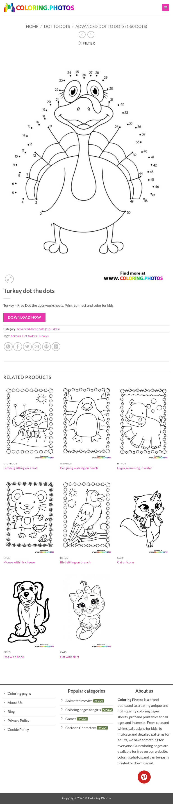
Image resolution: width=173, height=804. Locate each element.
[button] (165, 7)
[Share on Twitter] (27, 346)
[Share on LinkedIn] (56, 346)
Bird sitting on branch (75, 562)
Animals (16, 336)
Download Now (24, 317)
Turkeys (43, 336)
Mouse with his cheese (19, 562)
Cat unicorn (125, 562)
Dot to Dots (57, 26)
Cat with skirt (69, 657)
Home (32, 26)
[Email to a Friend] (36, 346)
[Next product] (82, 34)
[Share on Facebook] (17, 346)
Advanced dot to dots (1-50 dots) (111, 26)
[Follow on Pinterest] (144, 777)
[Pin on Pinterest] (46, 346)
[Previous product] (90, 34)
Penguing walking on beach (79, 468)
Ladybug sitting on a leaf (20, 468)
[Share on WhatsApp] (8, 346)
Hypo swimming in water (134, 468)
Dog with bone (13, 657)
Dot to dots (29, 336)
